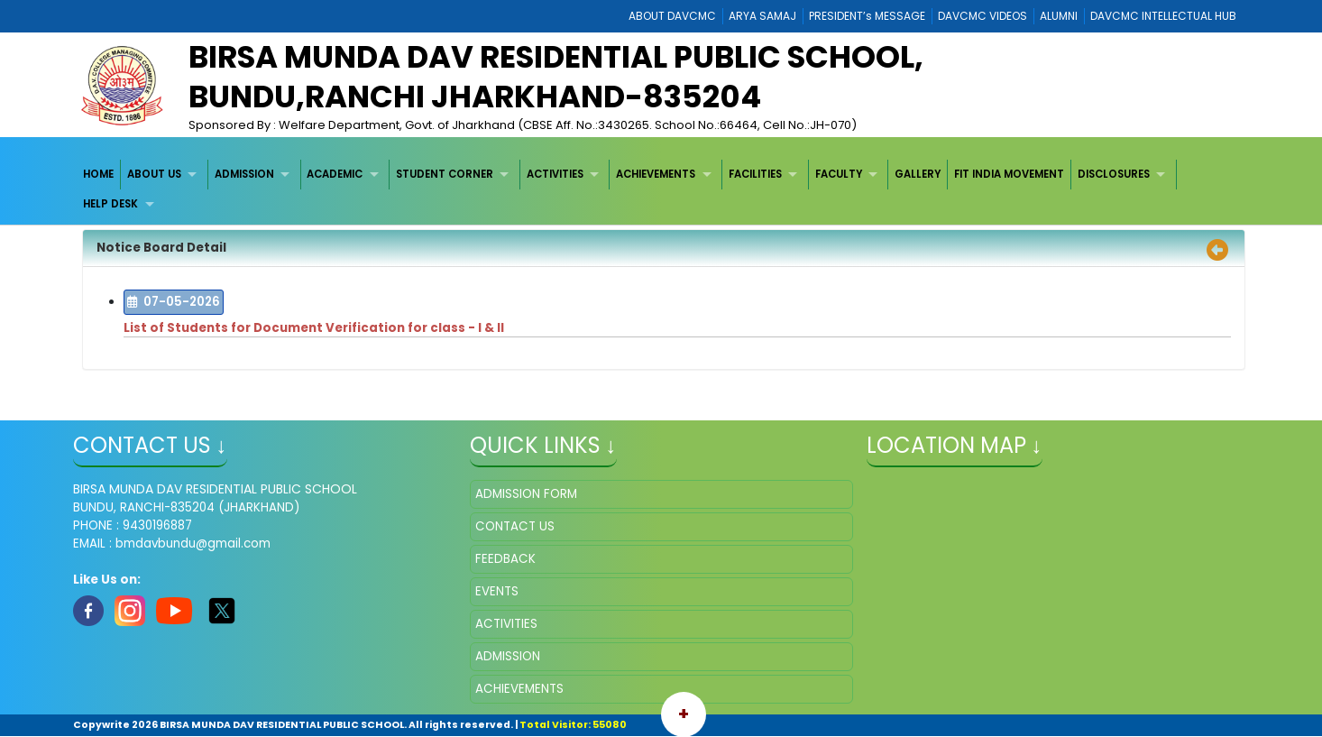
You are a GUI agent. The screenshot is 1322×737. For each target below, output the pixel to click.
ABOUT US (154, 174)
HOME (98, 174)
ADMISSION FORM (526, 493)
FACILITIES (755, 174)
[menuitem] (100, 174)
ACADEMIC (335, 174)
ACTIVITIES (555, 174)
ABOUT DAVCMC (672, 15)
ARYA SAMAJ (762, 15)
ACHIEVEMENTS (655, 174)
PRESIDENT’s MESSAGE (867, 15)
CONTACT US (515, 526)
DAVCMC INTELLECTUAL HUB (1163, 15)
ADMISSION (244, 174)
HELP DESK (110, 204)
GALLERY (918, 174)
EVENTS (497, 591)
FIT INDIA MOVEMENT (1009, 174)
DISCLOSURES (1114, 174)
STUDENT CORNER (444, 174)
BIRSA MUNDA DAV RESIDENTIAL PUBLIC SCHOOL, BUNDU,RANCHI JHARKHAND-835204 (555, 76)
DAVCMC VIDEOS (982, 15)
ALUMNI (1059, 15)
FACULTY (838, 174)
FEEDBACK (505, 558)
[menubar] (661, 190)
